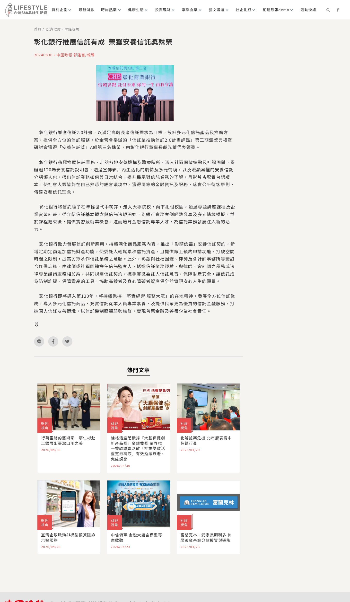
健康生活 (136, 9)
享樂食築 (190, 9)
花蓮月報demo (275, 9)
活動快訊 (308, 9)
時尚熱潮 (109, 9)
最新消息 (86, 9)
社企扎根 (244, 9)
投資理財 (163, 9)
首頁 (37, 28)
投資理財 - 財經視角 (62, 28)
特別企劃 (60, 9)
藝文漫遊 (217, 9)
